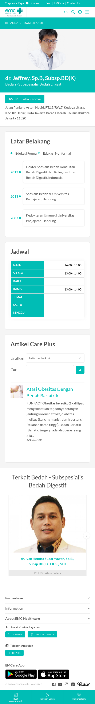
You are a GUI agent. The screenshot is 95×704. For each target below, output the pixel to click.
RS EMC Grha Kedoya (25, 99)
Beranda (11, 22)
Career (35, 3)
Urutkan (16, 358)
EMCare (59, 3)
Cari (14, 369)
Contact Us (73, 3)
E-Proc (47, 3)
